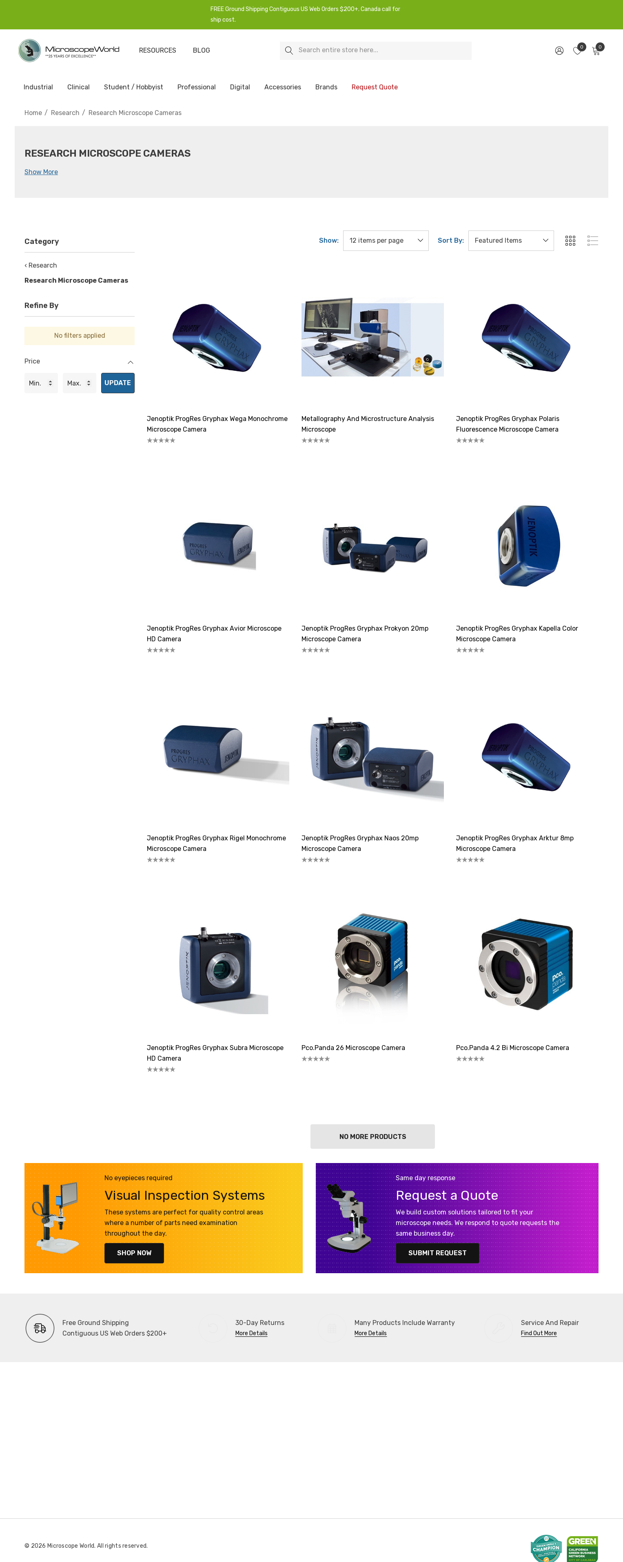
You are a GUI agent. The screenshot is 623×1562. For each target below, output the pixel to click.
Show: (329, 240)
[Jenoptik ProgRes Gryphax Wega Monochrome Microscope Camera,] (218, 336)
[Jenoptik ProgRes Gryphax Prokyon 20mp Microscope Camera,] (373, 546)
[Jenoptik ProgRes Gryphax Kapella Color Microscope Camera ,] (527, 546)
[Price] (79, 365)
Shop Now (133, 1253)
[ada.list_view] (593, 240)
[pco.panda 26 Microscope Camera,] (373, 965)
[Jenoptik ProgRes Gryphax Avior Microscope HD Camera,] (218, 546)
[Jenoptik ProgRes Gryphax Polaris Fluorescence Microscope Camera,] (527, 336)
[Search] (289, 51)
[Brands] (326, 87)
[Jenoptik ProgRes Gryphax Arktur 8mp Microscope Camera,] (527, 756)
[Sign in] (559, 50)
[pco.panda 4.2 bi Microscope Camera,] (527, 965)
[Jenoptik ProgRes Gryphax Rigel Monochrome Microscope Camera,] (218, 756)
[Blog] (202, 50)
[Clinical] (78, 87)
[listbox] (511, 240)
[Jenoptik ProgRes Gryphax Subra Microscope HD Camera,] (218, 965)
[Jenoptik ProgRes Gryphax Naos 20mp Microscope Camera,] (373, 756)
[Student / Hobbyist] (133, 87)
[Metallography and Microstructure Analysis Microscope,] (373, 336)
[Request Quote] (374, 87)
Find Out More (539, 1333)
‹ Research (40, 265)
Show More (41, 172)
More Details (251, 1333)
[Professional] (196, 87)
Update (117, 383)
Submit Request (437, 1253)
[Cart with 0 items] (595, 50)
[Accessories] (282, 87)
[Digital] (240, 87)
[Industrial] (38, 87)
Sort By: (451, 240)
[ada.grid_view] (570, 240)
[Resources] (157, 50)
